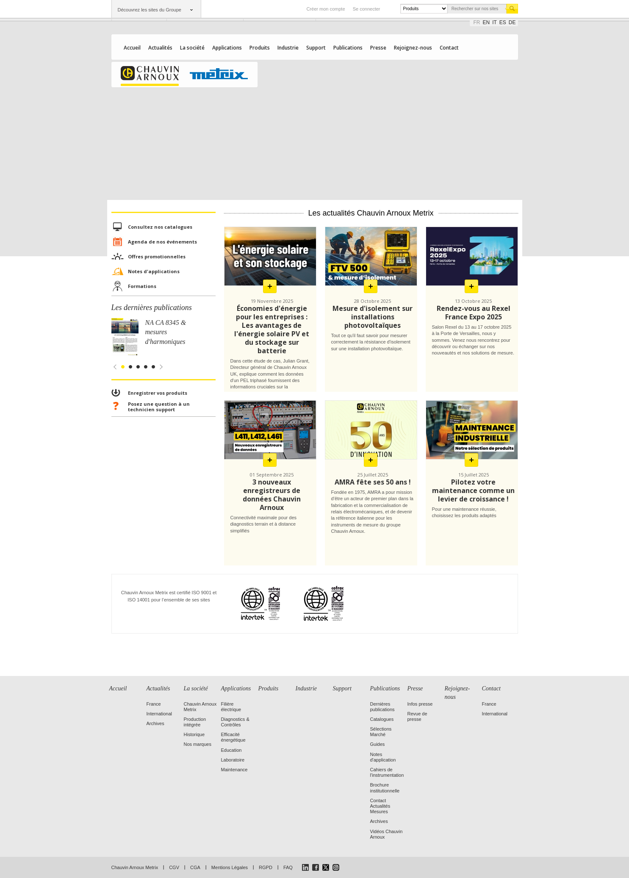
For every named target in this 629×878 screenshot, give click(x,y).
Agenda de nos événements (162, 241)
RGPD (265, 867)
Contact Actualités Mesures (380, 806)
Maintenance (234, 769)
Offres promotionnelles (157, 256)
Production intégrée (195, 722)
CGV (174, 867)
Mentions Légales (229, 867)
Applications (227, 47)
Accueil (132, 47)
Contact (449, 47)
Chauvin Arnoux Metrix (134, 867)
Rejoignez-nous (413, 47)
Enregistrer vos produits (157, 393)
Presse (378, 47)
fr (477, 22)
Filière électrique (231, 706)
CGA (195, 867)
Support (316, 47)
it (494, 22)
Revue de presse (417, 716)
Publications (348, 47)
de (512, 22)
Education (231, 750)
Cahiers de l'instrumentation (387, 772)
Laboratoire (233, 759)
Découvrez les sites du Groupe (149, 9)
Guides (377, 744)
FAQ (288, 867)
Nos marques (197, 744)
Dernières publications (382, 706)
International (159, 713)
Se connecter (366, 8)
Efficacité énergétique (233, 737)
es (502, 22)
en (486, 22)
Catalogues (382, 719)
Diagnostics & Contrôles (235, 722)
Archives (155, 723)
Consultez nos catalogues (160, 227)
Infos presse (420, 703)
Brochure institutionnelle (385, 787)
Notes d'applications (154, 271)
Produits (259, 47)
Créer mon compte (325, 8)
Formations (142, 286)
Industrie (288, 47)
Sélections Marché (381, 731)
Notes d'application (383, 757)
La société (192, 47)
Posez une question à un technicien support (159, 406)
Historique (194, 734)
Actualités (160, 47)
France (154, 703)
